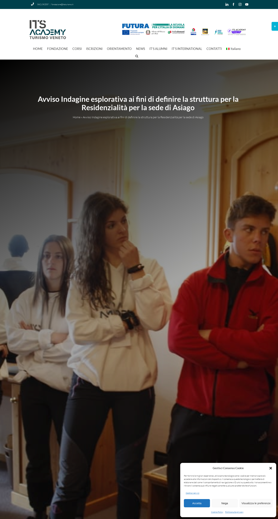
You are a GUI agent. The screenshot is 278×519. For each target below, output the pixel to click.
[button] (271, 468)
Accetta (196, 503)
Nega (224, 503)
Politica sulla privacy (234, 512)
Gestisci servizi (192, 493)
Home (76, 117)
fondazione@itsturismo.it (62, 4)
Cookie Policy (217, 512)
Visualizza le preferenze (256, 503)
